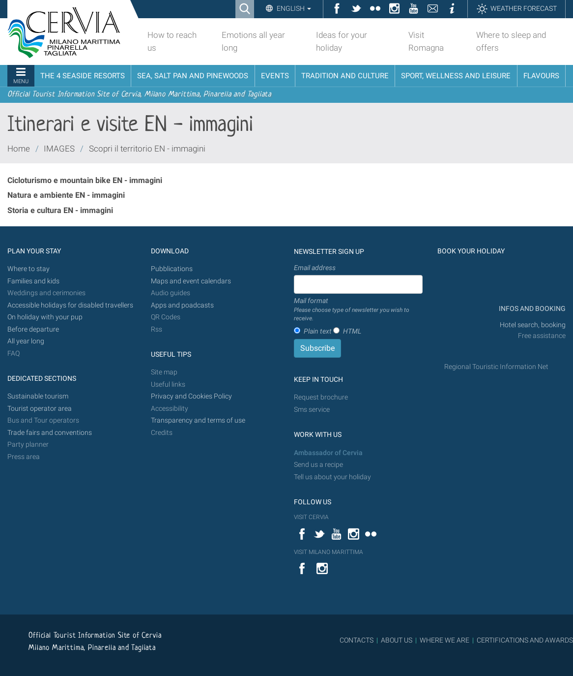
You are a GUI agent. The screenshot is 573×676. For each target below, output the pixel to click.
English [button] (293, 8)
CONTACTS (356, 640)
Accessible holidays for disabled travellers (70, 305)
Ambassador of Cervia (328, 453)
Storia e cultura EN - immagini (60, 210)
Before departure (33, 329)
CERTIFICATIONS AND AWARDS (525, 640)
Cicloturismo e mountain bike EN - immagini (84, 180)
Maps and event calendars (191, 281)
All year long (25, 341)
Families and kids (33, 281)
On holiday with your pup (45, 317)
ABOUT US (396, 640)
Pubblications (172, 269)
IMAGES (59, 149)
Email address (315, 268)
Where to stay (28, 269)
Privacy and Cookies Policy (191, 396)
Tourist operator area (39, 408)
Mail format (358, 310)
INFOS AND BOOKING (531, 309)
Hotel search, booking (533, 325)
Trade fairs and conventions (49, 433)
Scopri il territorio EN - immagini (147, 149)
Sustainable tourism (37, 396)
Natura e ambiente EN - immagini (66, 195)
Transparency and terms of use (198, 420)
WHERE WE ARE (444, 640)
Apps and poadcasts (182, 305)
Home (18, 149)
